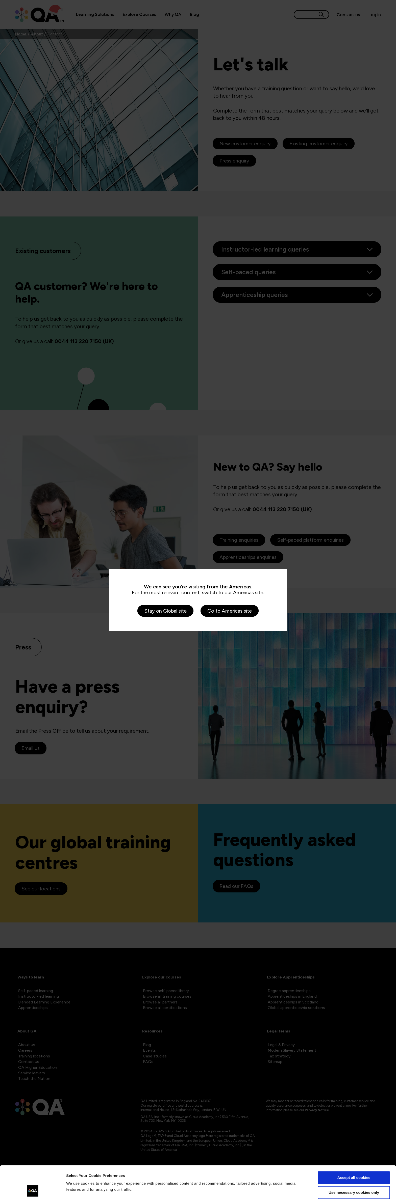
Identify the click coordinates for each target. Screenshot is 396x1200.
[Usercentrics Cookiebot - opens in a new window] (33, 1190)
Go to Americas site (229, 611)
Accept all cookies (353, 1146)
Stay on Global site (165, 611)
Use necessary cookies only (354, 1161)
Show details (78, 1190)
